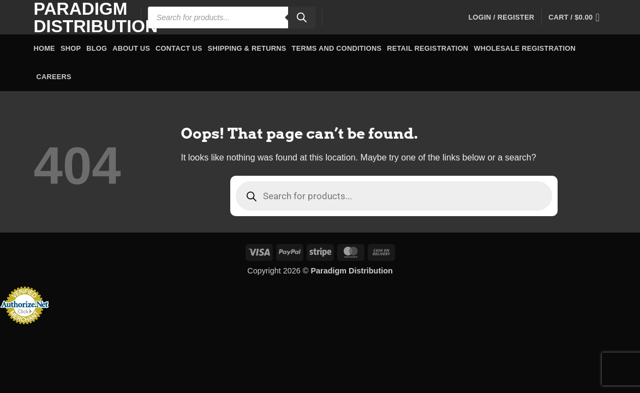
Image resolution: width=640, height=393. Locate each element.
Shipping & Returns (247, 48)
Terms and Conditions (337, 48)
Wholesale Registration (525, 48)
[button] (501, 17)
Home (44, 48)
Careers (54, 77)
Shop (71, 48)
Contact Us (178, 48)
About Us (131, 48)
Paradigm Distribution (79, 17)
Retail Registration (427, 48)
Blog (96, 48)
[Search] (301, 17)
